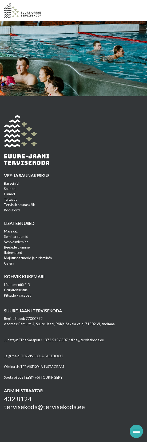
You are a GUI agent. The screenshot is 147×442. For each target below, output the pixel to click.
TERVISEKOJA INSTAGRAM (42, 367)
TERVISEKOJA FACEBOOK (42, 356)
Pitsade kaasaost (17, 295)
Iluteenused (13, 252)
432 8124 (17, 399)
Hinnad (9, 194)
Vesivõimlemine (16, 242)
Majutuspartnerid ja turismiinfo (28, 258)
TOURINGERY (51, 377)
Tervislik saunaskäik (19, 205)
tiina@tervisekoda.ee (87, 340)
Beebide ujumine (17, 247)
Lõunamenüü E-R (17, 284)
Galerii (9, 263)
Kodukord (12, 210)
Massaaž (11, 231)
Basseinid (11, 183)
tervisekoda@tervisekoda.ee (44, 406)
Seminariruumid (16, 236)
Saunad (9, 189)
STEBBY (28, 377)
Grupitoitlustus (15, 290)
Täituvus (10, 199)
